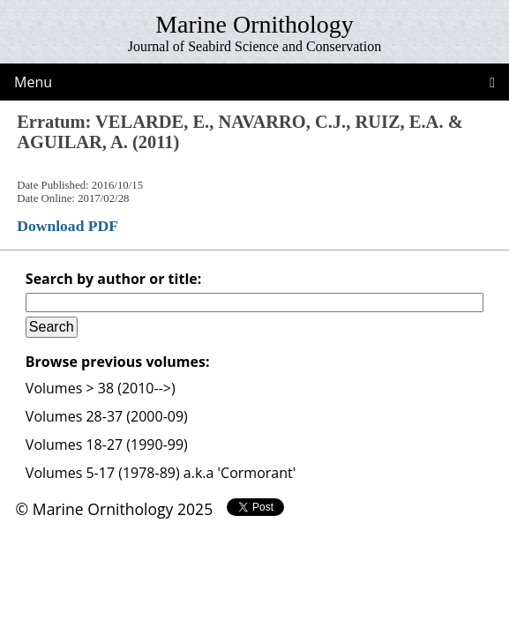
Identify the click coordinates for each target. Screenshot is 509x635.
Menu (33, 82)
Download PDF (67, 226)
